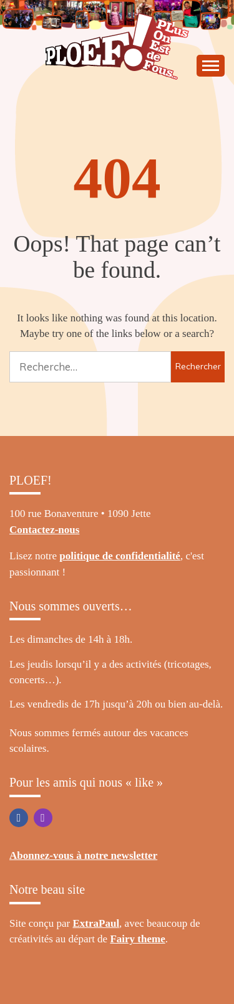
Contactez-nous (44, 530)
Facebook (18, 817)
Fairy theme (137, 939)
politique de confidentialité (119, 556)
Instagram (43, 817)
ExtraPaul (96, 923)
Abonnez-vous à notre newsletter (83, 855)
